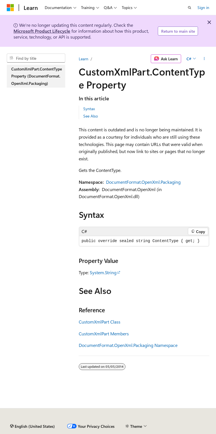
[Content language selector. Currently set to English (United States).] (32, 426)
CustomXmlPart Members (104, 333)
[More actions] (204, 58)
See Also (90, 116)
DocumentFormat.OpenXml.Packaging (143, 182)
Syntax (89, 108)
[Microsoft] (10, 7)
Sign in (203, 7)
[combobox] (36, 58)
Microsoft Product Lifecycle (42, 31)
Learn (83, 58)
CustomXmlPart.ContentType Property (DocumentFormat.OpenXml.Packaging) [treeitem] (36, 76)
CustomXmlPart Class (99, 322)
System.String (103, 272)
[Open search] (189, 8)
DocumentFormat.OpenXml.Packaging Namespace (128, 345)
